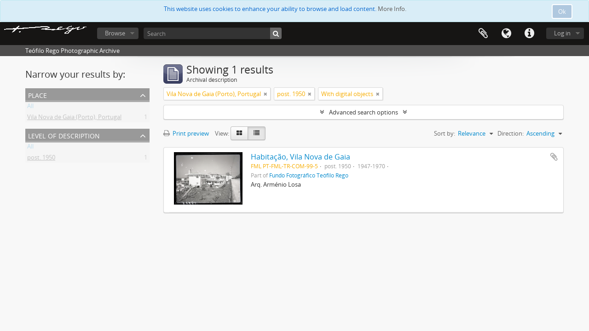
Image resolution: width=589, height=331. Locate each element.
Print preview (186, 133)
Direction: (510, 133)
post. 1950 (41, 159)
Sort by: (444, 133)
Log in (562, 33)
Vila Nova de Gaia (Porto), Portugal (74, 118)
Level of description (64, 135)
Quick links (529, 33)
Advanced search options (363, 112)
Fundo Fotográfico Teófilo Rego (308, 175)
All (30, 107)
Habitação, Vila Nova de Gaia (300, 157)
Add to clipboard (554, 156)
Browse (115, 33)
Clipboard (483, 33)
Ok (562, 11)
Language (506, 33)
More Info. (392, 9)
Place (37, 94)
